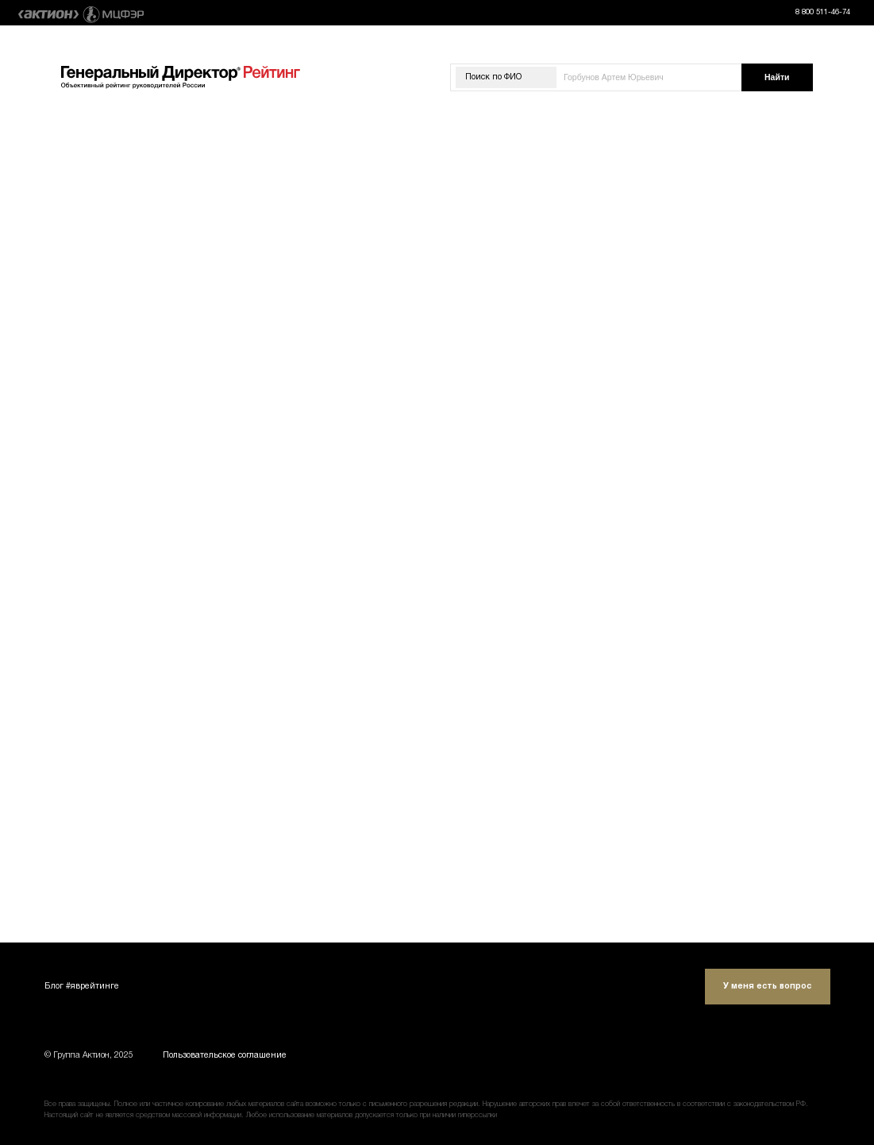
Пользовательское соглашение (225, 1055)
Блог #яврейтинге (81, 986)
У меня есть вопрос (767, 986)
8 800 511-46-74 (822, 12)
